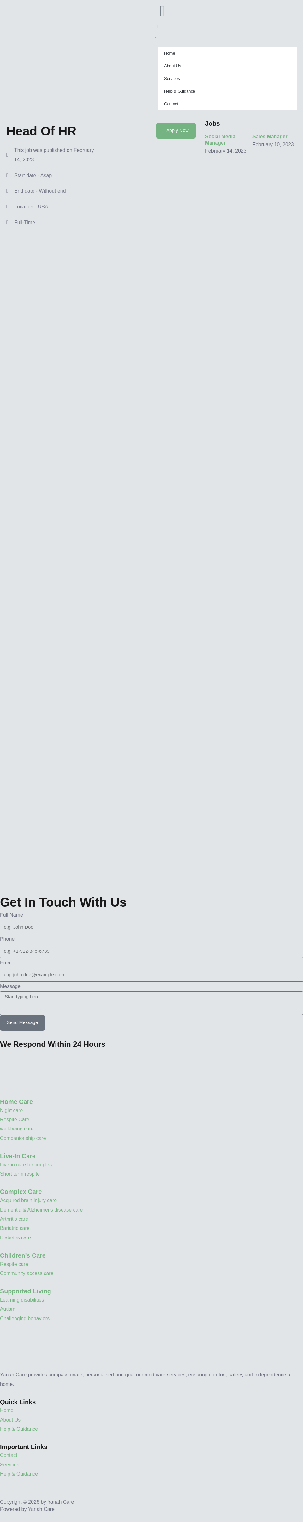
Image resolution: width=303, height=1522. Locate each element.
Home (169, 53)
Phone (7, 939)
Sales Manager (270, 136)
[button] (227, 27)
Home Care (16, 1101)
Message (10, 986)
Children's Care (23, 1255)
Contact (171, 103)
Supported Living (26, 1291)
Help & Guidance (179, 91)
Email (6, 962)
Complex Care (21, 1192)
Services (172, 78)
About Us (172, 65)
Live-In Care (18, 1156)
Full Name (11, 915)
